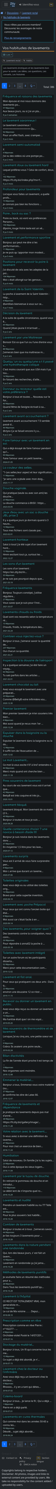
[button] (32, 86)
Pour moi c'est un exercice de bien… (23, 1146)
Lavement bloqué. (15, 804)
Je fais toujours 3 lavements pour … (22, 1235)
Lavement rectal (30, 13)
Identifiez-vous (29, 4)
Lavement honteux (15, 539)
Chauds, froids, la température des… (23, 627)
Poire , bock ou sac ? (17, 213)
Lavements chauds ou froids (22, 612)
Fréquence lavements (17, 588)
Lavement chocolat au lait (20, 684)
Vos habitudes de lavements (16, 17)
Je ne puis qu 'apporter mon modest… (24, 252)
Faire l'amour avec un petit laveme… (23, 458)
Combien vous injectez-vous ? (23, 636)
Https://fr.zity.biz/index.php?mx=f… (22, 180)
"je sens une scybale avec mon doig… (23, 479)
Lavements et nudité (17, 1200)
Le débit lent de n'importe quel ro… (22, 1191)
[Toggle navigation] (6, 5)
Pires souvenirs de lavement (22, 780)
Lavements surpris (15, 856)
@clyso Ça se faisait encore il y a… (21, 431)
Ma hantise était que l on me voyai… (23, 1019)
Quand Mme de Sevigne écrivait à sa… (24, 407)
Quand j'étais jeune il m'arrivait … (21, 328)
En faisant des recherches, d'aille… (22, 379)
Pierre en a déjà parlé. (15, 1407)
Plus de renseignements (17, 38)
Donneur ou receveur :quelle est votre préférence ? (24, 390)
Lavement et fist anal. (17, 977)
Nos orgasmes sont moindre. (19, 1070)
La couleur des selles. (17, 467)
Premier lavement (14, 708)
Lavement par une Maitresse (22, 337)
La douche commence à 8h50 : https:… (24, 503)
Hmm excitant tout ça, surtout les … (23, 554)
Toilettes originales (16, 880)
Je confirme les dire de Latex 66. (20, 1094)
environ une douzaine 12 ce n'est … (22, 992)
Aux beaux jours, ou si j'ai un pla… (22, 111)
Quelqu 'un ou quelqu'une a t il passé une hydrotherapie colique (28, 363)
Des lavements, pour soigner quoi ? (27, 928)
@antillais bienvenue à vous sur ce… (23, 304)
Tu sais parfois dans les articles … (21, 675)
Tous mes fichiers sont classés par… (22, 530)
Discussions (13, 13)
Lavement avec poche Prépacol (24, 904)
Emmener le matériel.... (18, 1080)
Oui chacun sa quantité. (16, 651)
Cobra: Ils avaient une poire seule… (22, 1046)
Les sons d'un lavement (18, 563)
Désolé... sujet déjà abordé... (18, 1431)
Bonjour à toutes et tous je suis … (21, 819)
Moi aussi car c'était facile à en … (21, 919)
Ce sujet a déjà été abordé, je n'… (21, 1359)
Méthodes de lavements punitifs (24, 1272)
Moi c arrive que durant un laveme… (23, 871)
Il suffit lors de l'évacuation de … (21, 750)
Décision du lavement (17, 313)
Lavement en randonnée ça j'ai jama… (24, 1263)
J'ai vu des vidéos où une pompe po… (23, 156)
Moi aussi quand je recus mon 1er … (23, 723)
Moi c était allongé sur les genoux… (22, 279)
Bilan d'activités (13, 1055)
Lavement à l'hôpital (16, 1296)
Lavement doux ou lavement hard (25, 165)
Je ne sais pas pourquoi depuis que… (23, 578)
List (6, 54)
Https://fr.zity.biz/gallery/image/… (21, 1122)
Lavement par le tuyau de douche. (26, 1176)
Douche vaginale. (15, 488)
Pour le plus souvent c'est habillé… (22, 1215)
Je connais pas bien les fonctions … (22, 204)
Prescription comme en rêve (22, 1320)
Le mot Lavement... (15, 760)
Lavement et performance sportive (26, 237)
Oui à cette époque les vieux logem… (23, 1167)
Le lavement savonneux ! (19, 120)
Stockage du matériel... (18, 1344)
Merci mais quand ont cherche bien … (24, 771)
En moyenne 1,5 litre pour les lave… (23, 847)
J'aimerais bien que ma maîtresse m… (24, 352)
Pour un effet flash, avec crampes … (23, 135)
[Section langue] (51, 5)
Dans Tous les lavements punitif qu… (23, 1287)
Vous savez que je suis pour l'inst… (22, 602)
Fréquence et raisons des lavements (27, 96)
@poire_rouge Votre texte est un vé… (23, 228)
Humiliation (11, 1155)
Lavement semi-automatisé (21, 144)
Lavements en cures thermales (24, 1416)
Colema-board (12, 1396)
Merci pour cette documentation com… (24, 967)
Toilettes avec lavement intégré (24, 952)
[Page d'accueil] (2, 13)
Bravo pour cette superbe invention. (23, 895)
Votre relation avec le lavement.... (25, 1131)
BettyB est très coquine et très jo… (22, 795)
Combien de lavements (18, 1224)
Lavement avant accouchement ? (26, 416)
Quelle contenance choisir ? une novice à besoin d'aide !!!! (25, 831)
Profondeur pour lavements (21, 189)
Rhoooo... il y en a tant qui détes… (22, 1386)
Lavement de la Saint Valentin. (23, 289)
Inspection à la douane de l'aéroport (27, 660)
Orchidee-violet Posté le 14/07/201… (23, 1335)
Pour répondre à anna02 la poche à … (24, 943)
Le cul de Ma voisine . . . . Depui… (21, 1311)
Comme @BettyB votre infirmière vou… (24, 699)
